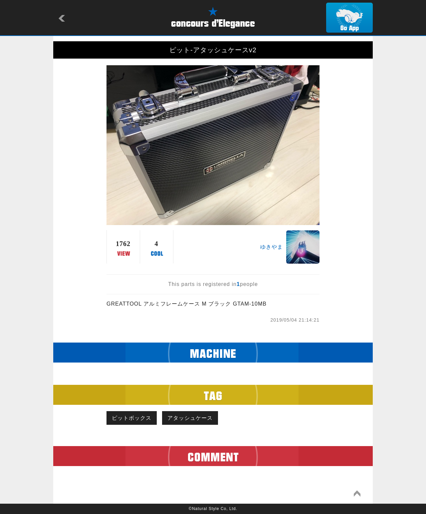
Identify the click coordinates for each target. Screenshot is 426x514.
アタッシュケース (190, 418)
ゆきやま (271, 247)
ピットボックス (131, 418)
